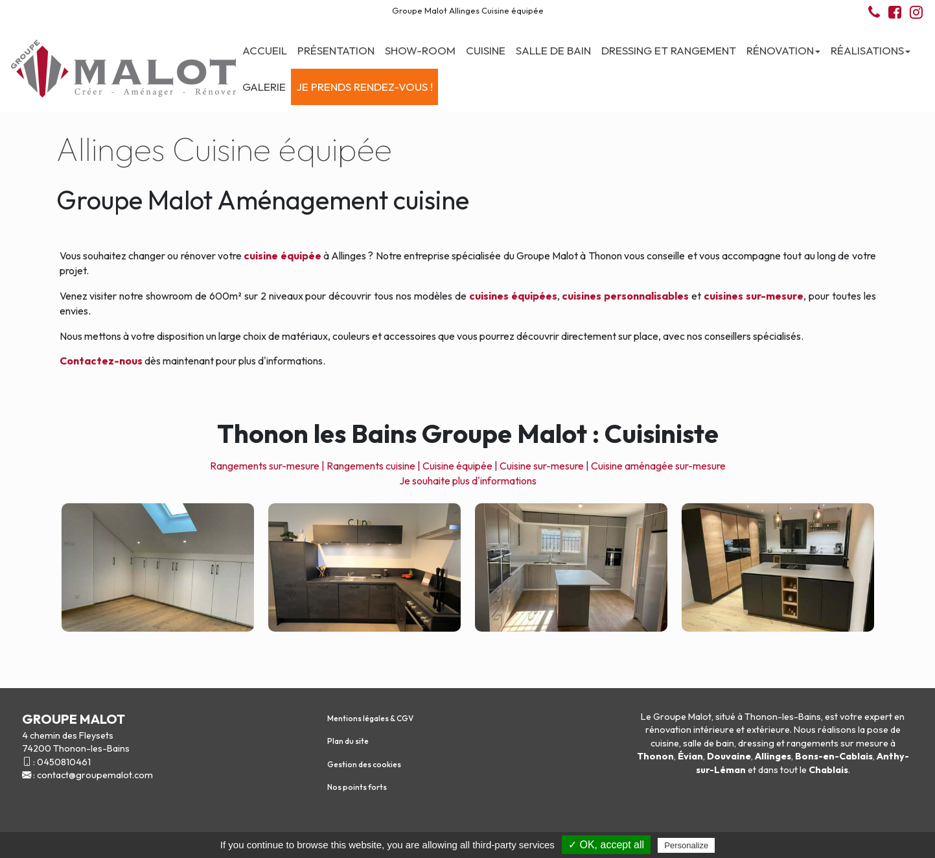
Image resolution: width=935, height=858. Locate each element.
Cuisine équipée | (460, 465)
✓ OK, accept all (606, 844)
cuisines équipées (513, 295)
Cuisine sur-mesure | (544, 465)
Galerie (264, 86)
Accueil (264, 50)
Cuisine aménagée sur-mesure (658, 465)
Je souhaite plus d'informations (468, 480)
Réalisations (870, 50)
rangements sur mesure (837, 743)
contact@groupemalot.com (95, 775)
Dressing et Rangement (668, 50)
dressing (756, 743)
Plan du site (348, 741)
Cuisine (485, 50)
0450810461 (64, 762)
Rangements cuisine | (374, 465)
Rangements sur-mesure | (267, 465)
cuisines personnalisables (625, 295)
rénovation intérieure (689, 729)
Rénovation (783, 50)
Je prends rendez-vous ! (364, 86)
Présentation (336, 50)
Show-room (420, 50)
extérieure (768, 729)
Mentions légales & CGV (370, 718)
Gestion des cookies (364, 764)
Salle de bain (553, 50)
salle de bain (708, 743)
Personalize (686, 845)
